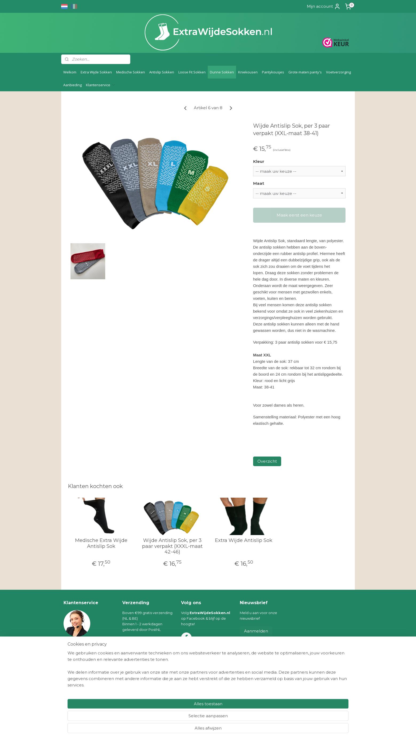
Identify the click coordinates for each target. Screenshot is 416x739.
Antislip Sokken (161, 72)
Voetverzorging (338, 72)
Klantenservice (101, 84)
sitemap (192, 729)
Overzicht (267, 461)
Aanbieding (72, 84)
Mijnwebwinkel (269, 729)
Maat (258, 183)
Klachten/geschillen (80, 690)
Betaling (71, 673)
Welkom (69, 72)
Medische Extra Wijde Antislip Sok (101, 543)
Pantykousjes (273, 72)
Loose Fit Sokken (192, 72)
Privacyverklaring (78, 695)
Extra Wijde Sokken (96, 72)
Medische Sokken (130, 72)
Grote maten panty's (305, 72)
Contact (71, 701)
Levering (71, 668)
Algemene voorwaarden (85, 684)
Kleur (258, 161)
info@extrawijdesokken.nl (92, 645)
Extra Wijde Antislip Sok (243, 540)
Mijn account (323, 6)
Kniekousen (248, 72)
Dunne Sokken (222, 72)
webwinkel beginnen (222, 729)
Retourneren (75, 679)
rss (202, 729)
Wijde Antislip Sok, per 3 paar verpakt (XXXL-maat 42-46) (172, 546)
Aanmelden (256, 631)
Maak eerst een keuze (299, 215)
